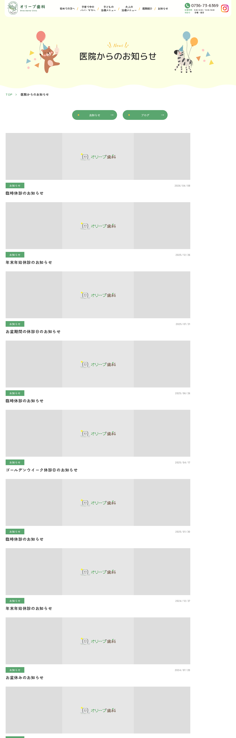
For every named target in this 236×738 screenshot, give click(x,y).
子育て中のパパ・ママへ (87, 8)
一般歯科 (152, 684)
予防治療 (152, 698)
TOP (9, 94)
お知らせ (163, 8)
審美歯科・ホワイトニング (164, 718)
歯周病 (150, 691)
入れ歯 (150, 711)
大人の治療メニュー (129, 8)
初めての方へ (67, 8)
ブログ (145, 115)
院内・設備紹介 (48, 698)
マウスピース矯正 (158, 704)
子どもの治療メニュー (108, 8)
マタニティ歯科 (202, 684)
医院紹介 (147, 8)
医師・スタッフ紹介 (51, 704)
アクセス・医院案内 (51, 684)
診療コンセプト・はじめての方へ (60, 691)
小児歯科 (102, 684)
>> (129, 361)
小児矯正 (102, 691)
